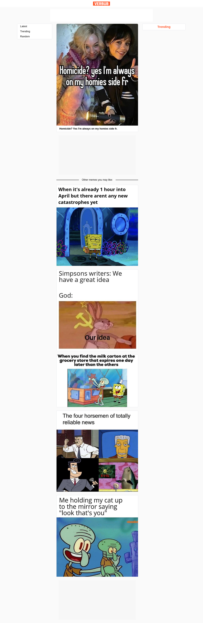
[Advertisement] (101, 15)
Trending (25, 31)
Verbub (101, 4)
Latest (23, 26)
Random (25, 36)
